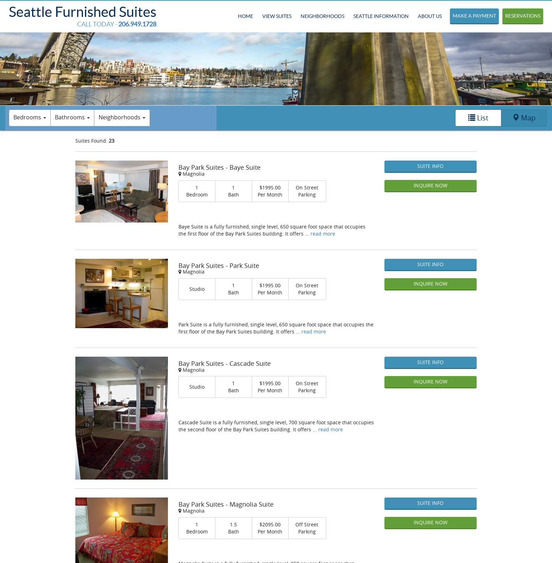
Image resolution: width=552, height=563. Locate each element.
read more (322, 233)
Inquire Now (430, 185)
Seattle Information (381, 16)
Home (245, 16)
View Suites (276, 16)
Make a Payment (474, 16)
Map (523, 118)
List (478, 118)
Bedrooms (29, 117)
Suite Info (430, 166)
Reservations (522, 16)
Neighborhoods (322, 16)
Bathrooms (72, 117)
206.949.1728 (137, 24)
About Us (430, 16)
